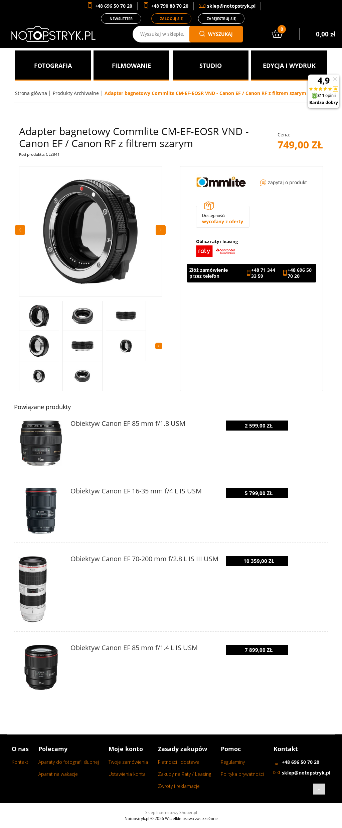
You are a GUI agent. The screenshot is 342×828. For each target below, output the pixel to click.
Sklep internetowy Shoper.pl (171, 812)
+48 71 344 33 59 (263, 273)
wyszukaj (216, 34)
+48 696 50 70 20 (300, 273)
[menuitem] (53, 65)
